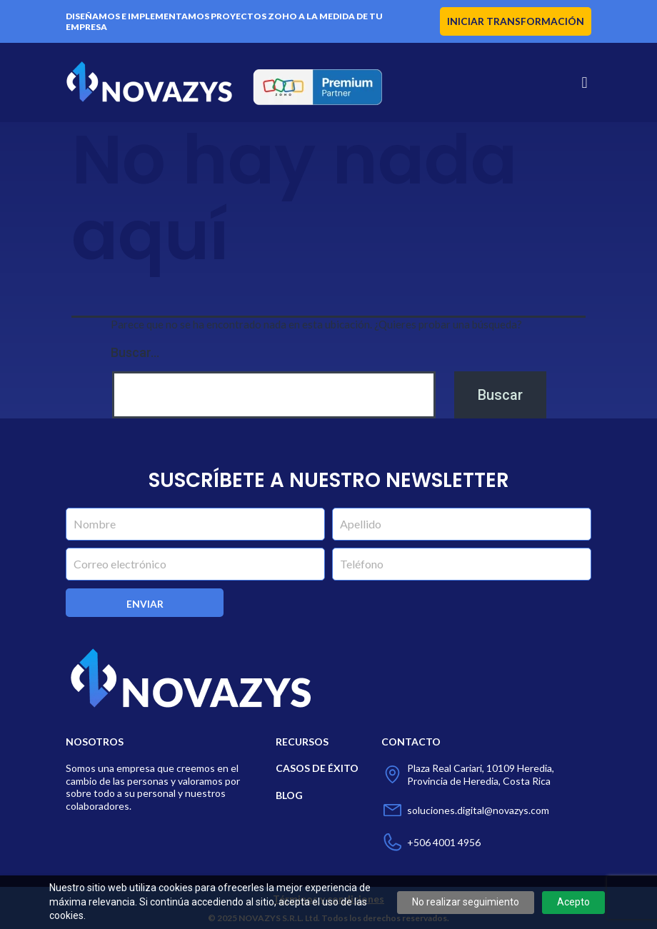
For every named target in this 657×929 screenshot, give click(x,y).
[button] (584, 82)
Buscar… (135, 352)
